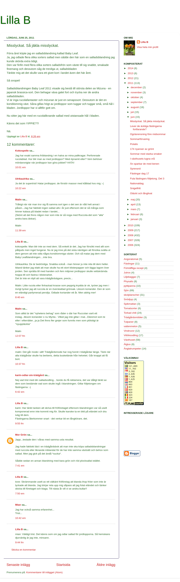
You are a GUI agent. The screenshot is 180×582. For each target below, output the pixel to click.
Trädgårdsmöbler (133, 317)
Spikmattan (130, 303)
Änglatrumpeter (132, 348)
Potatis (134, 144)
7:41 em (19, 465)
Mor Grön (21, 434)
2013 (131, 73)
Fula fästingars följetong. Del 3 (147, 178)
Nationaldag (137, 183)
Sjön (126, 290)
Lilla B (15, 20)
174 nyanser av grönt (142, 149)
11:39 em (20, 230)
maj (133, 199)
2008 (131, 235)
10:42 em (20, 518)
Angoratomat (131, 259)
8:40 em (19, 297)
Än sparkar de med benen (144, 163)
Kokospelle (22, 150)
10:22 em (20, 188)
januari (135, 219)
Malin (18, 199)
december (137, 87)
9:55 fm (19, 423)
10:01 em (20, 167)
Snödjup (128, 299)
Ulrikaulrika (22, 178)
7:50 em (19, 493)
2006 (131, 245)
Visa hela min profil (147, 47)
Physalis (128, 281)
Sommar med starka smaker (146, 153)
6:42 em (19, 391)
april (133, 204)
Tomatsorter (130, 308)
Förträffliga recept (134, 268)
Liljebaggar (130, 276)
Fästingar (129, 263)
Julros (127, 272)
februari (135, 214)
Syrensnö (135, 168)
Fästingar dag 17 (139, 173)
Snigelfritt (135, 188)
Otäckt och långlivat (141, 193)
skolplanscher (131, 294)
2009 (131, 230)
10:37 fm (20, 364)
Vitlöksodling (131, 335)
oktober (135, 97)
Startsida (63, 565)
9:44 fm (19, 542)
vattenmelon (131, 326)
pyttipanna (129, 285)
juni (133, 117)
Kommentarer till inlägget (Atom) (44, 572)
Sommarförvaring (140, 139)
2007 (131, 240)
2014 (131, 68)
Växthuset (129, 339)
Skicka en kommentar (23, 549)
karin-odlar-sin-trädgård (29, 375)
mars (134, 209)
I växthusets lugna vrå (142, 158)
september (137, 102)
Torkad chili (130, 312)
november (137, 92)
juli (132, 112)
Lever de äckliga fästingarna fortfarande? (146, 128)
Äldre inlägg (106, 565)
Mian (18, 504)
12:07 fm (20, 335)
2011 (131, 83)
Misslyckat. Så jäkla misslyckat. (147, 121)
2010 (131, 225)
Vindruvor (129, 330)
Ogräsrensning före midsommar (148, 134)
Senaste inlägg (18, 565)
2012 (131, 78)
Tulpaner (129, 321)
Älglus (127, 344)
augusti (135, 107)
